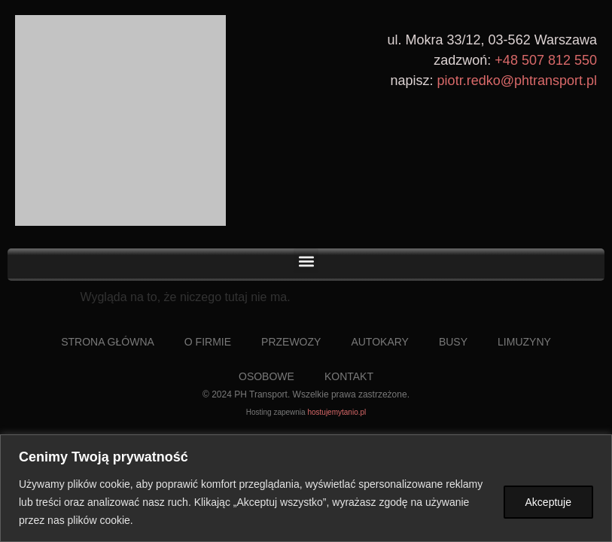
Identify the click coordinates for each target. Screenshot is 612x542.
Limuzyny (524, 342)
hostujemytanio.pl (336, 412)
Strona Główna (107, 342)
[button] (306, 260)
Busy (453, 342)
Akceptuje (548, 502)
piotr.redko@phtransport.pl (517, 80)
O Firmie (207, 342)
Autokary (380, 342)
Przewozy (291, 342)
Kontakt (348, 376)
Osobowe (266, 376)
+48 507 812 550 (546, 60)
